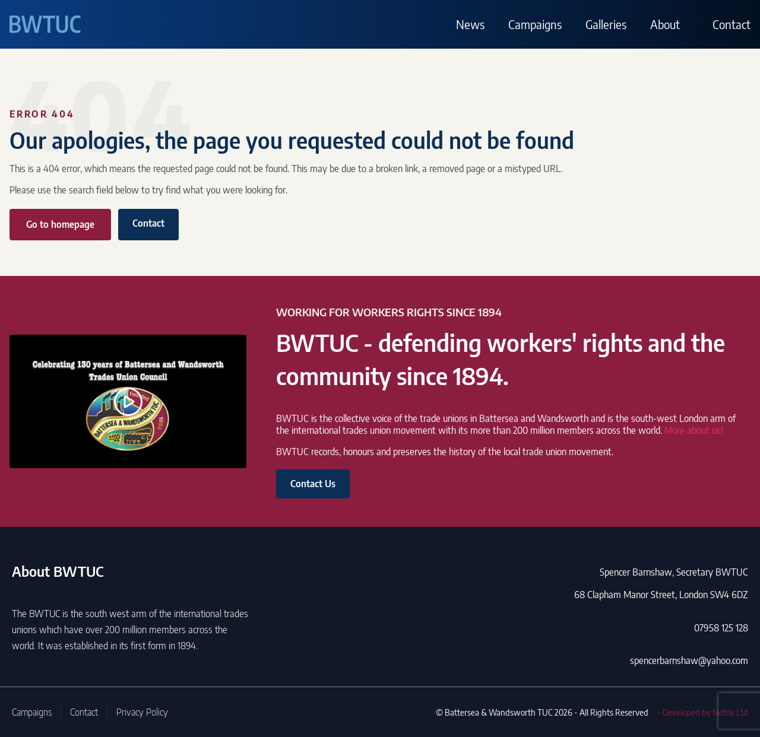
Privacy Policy (142, 712)
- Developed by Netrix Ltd (702, 712)
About (665, 24)
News (470, 24)
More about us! (693, 430)
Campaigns (535, 24)
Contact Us (312, 484)
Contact (731, 24)
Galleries (605, 24)
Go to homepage (60, 224)
